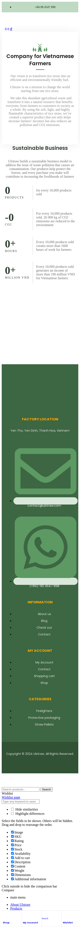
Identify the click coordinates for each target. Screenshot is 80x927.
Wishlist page (11, 797)
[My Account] (25, 915)
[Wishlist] (65, 915)
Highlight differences (27, 813)
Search (46, 789)
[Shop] (5, 915)
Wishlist (68, 922)
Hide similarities (24, 809)
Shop (6, 922)
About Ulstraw (20, 904)
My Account (30, 922)
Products (16, 908)
